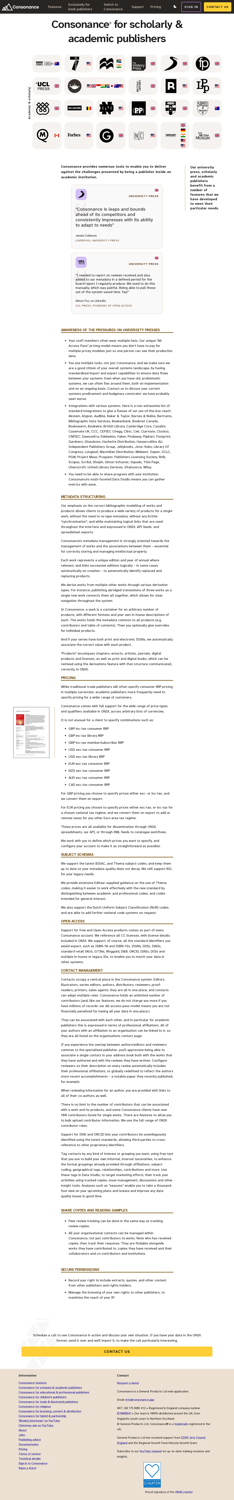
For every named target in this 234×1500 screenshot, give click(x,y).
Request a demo (128, 1383)
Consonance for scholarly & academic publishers (50, 1388)
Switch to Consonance (113, 6)
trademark (181, 1424)
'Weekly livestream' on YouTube (39, 1421)
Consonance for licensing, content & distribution (50, 1411)
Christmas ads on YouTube (36, 1425)
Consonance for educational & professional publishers (54, 1392)
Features (55, 7)
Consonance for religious (35, 1406)
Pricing (156, 7)
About (23, 1430)
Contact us (218, 6)
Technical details (30, 1459)
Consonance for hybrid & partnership (42, 1416)
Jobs (22, 1435)
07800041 (124, 1413)
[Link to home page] (20, 7)
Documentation (29, 1444)
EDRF (184, 1438)
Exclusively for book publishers (80, 6)
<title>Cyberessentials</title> (129, 1474)
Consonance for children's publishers (42, 1397)
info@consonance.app (140, 1400)
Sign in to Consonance (33, 1463)
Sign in (191, 6)
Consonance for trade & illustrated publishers (48, 1402)
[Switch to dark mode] (174, 7)
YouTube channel (150, 1451)
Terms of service (30, 1454)
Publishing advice (30, 1440)
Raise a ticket (27, 1468)
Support (138, 7)
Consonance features (33, 1383)
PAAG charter (184, 1492)
